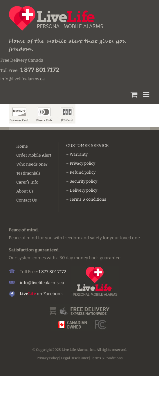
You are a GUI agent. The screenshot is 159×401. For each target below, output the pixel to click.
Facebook (53, 293)
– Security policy (81, 181)
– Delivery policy (81, 190)
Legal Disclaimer (74, 358)
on (31, 293)
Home (22, 146)
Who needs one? (32, 164)
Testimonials (28, 173)
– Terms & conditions (86, 199)
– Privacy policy (80, 163)
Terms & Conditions (107, 358)
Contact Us (26, 200)
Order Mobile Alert (33, 155)
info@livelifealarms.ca (42, 282)
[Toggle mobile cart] (134, 94)
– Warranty (77, 154)
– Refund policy (80, 172)
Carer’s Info (27, 182)
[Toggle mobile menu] (146, 94)
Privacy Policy (48, 358)
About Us (25, 191)
